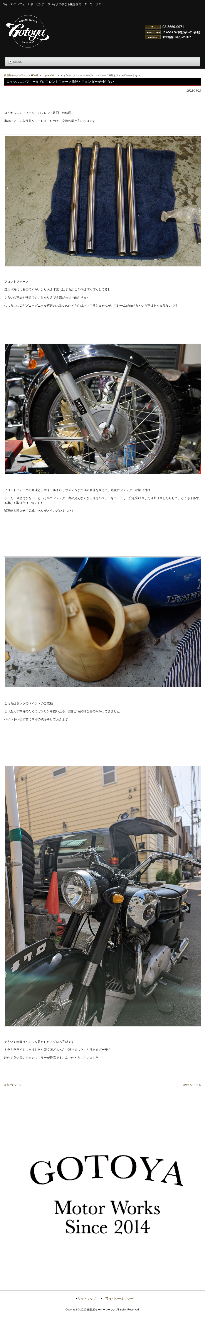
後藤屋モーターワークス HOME (21, 75)
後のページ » (192, 1089)
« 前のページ (13, 1089)
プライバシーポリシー (118, 1303)
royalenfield (49, 75)
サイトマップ (87, 1303)
